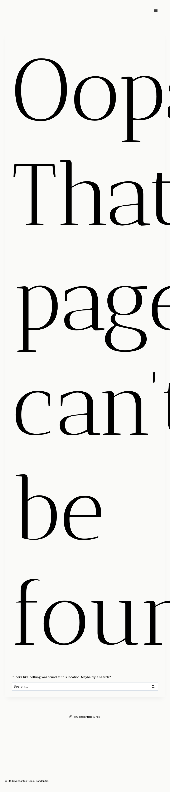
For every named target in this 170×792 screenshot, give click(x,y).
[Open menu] (156, 10)
